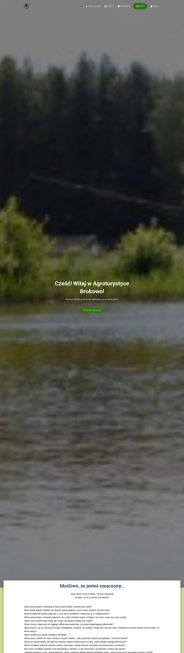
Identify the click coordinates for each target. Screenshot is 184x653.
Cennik (154, 6)
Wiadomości (124, 6)
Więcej (140, 6)
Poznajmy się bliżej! (92, 310)
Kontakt (109, 6)
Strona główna (93, 6)
